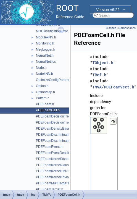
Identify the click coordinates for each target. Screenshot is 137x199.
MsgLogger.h (45, 49)
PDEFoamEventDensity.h (54, 153)
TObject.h (102, 63)
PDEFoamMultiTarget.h (53, 183)
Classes (111, 28)
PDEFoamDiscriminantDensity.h (59, 141)
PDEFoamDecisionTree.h (54, 116)
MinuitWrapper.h (48, 25)
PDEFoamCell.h (48, 110)
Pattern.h (42, 98)
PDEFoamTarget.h (49, 189)
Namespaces (127, 28)
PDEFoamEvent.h (49, 147)
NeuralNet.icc (46, 62)
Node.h (41, 68)
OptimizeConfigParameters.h (57, 80)
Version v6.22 (108, 9)
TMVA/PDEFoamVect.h (113, 87)
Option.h (42, 86)
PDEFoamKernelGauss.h (54, 165)
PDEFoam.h (45, 104)
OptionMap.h (45, 92)
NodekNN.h (44, 74)
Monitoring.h (45, 43)
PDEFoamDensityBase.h (54, 128)
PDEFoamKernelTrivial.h (54, 177)
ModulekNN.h (46, 37)
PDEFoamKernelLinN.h (53, 171)
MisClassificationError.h (53, 31)
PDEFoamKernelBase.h (53, 159)
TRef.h (99, 75)
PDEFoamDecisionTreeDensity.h (60, 122)
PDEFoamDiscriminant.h (54, 135)
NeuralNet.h (45, 55)
